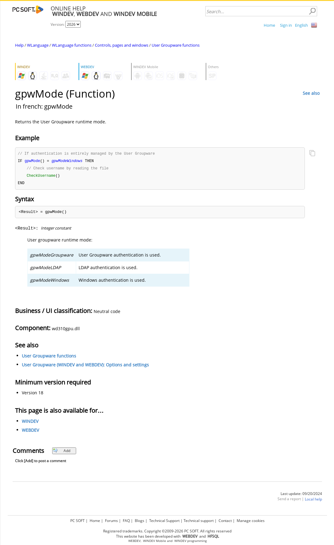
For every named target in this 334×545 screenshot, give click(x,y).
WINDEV (30, 423)
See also (311, 93)
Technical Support (164, 520)
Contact (225, 520)
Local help (313, 500)
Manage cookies (251, 520)
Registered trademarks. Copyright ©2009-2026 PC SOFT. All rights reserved (167, 531)
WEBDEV (30, 432)
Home (269, 25)
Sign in (286, 25)
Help (19, 45)
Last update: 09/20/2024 (301, 495)
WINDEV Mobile (154, 541)
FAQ (126, 520)
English (301, 25)
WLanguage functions (71, 45)
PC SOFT (77, 520)
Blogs (139, 520)
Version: (58, 24)
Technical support (199, 520)
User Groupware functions (176, 45)
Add (61, 452)
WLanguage (38, 45)
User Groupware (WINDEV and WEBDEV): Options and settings (85, 366)
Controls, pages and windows (121, 45)
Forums (111, 520)
